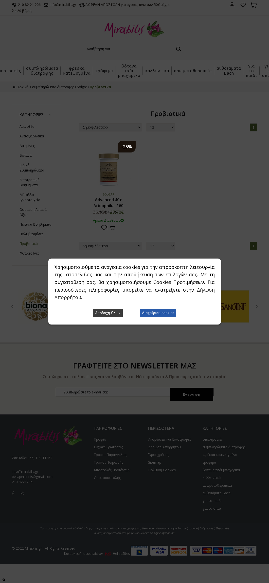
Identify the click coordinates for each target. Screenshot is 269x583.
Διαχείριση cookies (158, 313)
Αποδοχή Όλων (108, 313)
